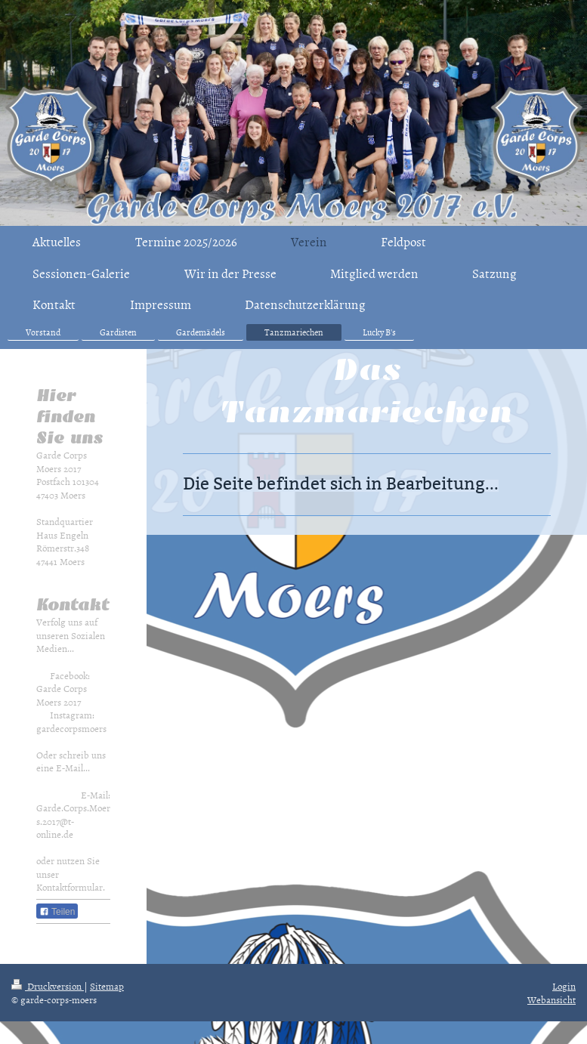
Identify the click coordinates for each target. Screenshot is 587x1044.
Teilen (57, 912)
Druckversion (47, 985)
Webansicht (551, 999)
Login (564, 985)
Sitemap (107, 985)
